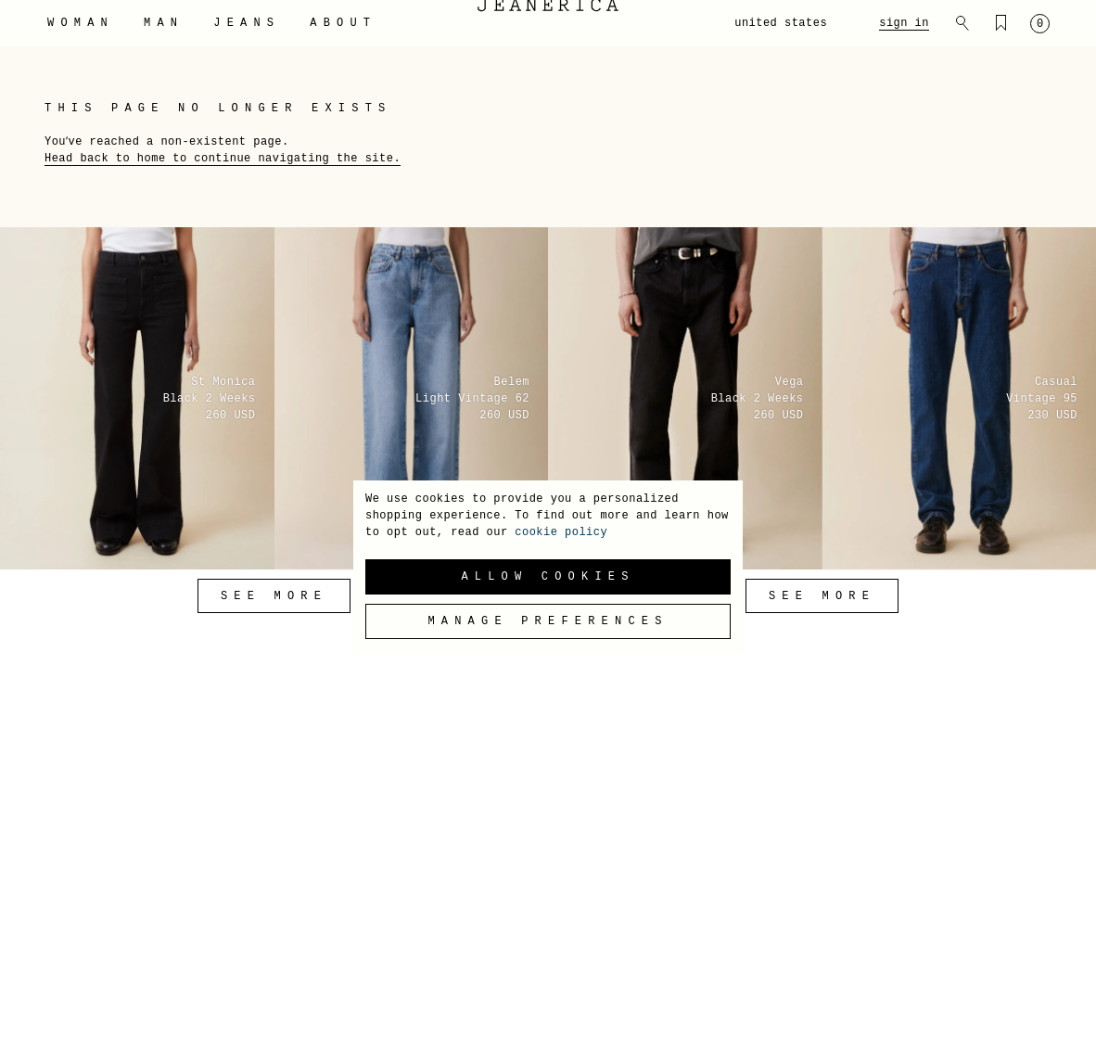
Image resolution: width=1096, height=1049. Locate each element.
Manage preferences (547, 621)
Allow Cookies (547, 576)
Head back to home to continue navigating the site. (223, 158)
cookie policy (561, 532)
